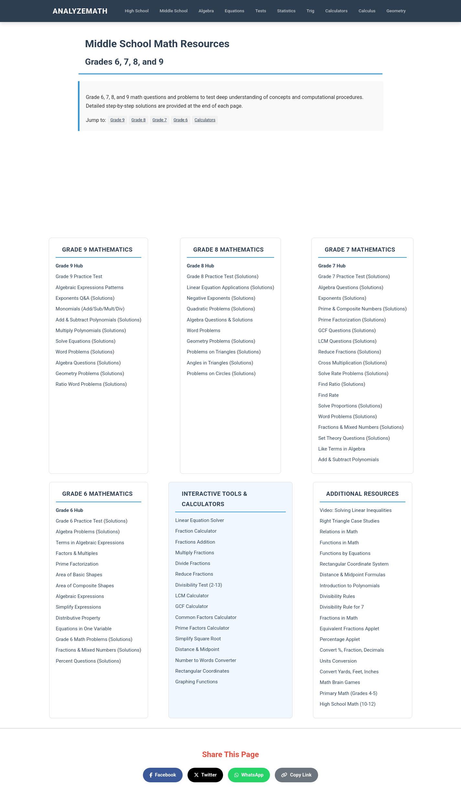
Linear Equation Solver (199, 520)
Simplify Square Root (198, 639)
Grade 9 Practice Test (79, 276)
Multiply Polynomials (78, 330)
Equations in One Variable (84, 629)
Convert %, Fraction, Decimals (352, 650)
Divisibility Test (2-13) (198, 585)
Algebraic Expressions (80, 596)
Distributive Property (78, 618)
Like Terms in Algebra (341, 449)
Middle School (174, 10)
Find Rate (328, 395)
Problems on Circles (208, 373)
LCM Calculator (192, 596)
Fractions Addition (195, 542)
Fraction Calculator (195, 531)
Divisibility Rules (337, 596)
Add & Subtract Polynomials (86, 320)
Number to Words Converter (205, 660)
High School (137, 10)
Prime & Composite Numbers (349, 309)
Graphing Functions (196, 682)
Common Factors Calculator (205, 617)
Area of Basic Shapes (79, 575)
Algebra (206, 10)
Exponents (329, 298)
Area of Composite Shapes (85, 586)
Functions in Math (339, 543)
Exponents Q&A (73, 298)
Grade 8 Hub (200, 266)
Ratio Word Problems (79, 384)
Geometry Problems (77, 373)
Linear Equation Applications (218, 287)
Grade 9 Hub (69, 266)
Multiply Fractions (194, 553)
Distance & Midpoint (197, 649)
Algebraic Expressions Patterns (89, 287)
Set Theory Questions (341, 438)
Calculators (336, 10)
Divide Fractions (192, 563)
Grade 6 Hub (69, 510)
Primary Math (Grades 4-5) (348, 693)
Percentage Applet (340, 639)
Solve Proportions (337, 406)
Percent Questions (76, 661)
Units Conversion (338, 661)
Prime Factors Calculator (202, 628)
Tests (260, 10)
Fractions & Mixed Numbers (348, 427)
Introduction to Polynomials (350, 586)
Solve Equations (73, 341)
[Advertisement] (230, 182)
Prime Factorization (339, 320)
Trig (310, 10)
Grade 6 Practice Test (79, 521)
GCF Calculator (191, 606)
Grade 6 (181, 119)
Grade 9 (117, 119)
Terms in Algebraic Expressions (90, 543)
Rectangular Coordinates (202, 671)
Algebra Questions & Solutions (220, 320)
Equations (234, 10)
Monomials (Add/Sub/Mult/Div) (90, 309)
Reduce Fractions (337, 352)
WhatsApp (248, 775)
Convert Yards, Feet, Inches (349, 672)
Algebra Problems (75, 532)
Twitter (205, 775)
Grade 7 (160, 119)
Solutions (102, 298)
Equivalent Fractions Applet (349, 629)
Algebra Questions (76, 363)
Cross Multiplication (340, 363)
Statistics (286, 10)
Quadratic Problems (208, 309)
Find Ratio (329, 384)
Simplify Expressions (78, 607)
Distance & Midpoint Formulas (352, 575)
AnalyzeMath (80, 11)
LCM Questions (334, 341)
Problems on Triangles (211, 352)
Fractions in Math (339, 618)
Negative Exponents (208, 298)
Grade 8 (138, 119)
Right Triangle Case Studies (350, 521)
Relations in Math (339, 532)
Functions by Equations (345, 553)
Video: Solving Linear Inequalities (355, 510)
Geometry (396, 10)
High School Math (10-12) (348, 704)
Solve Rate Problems (340, 373)
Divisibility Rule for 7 (342, 607)
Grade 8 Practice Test (210, 276)
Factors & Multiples (77, 553)
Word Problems (72, 352)
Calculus (367, 10)
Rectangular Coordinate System (354, 564)
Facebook (162, 775)
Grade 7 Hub (332, 266)
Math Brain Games (340, 682)
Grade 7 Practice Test (341, 276)
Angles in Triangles (207, 363)
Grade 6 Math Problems (81, 639)
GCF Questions (334, 330)
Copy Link (296, 775)
